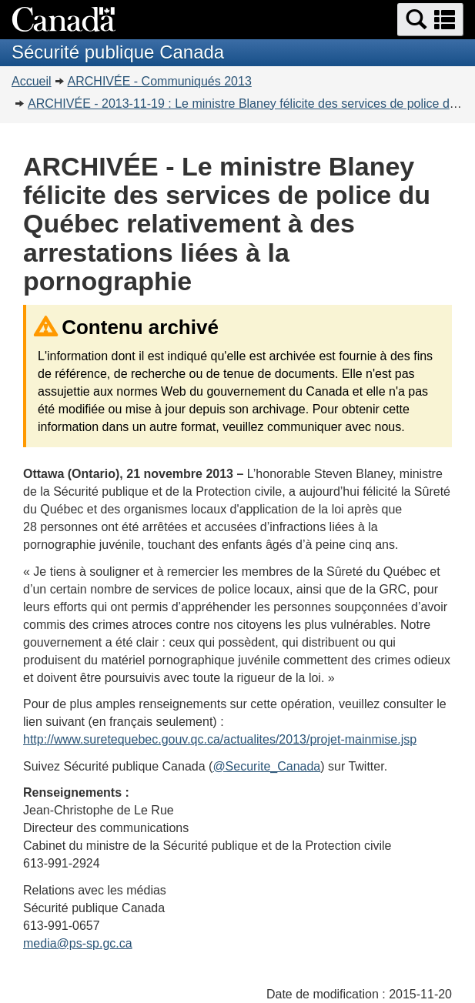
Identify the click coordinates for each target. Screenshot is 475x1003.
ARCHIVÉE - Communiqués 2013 (160, 81)
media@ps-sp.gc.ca (77, 943)
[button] (430, 19)
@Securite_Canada (266, 766)
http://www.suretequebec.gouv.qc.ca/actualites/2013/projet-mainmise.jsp (219, 739)
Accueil (32, 81)
